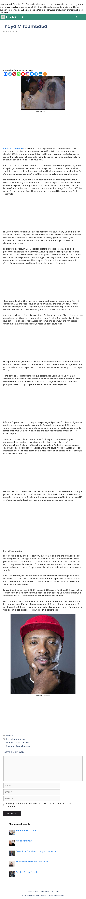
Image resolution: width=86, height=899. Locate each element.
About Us (55, 891)
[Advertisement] (43, 52)
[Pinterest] (14, 74)
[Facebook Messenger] (32, 74)
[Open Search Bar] (77, 17)
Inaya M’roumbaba (13, 148)
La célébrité (14, 17)
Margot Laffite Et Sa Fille (17, 742)
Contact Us (44, 891)
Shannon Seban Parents (18, 746)
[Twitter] (10, 74)
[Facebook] (6, 74)
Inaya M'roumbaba (15, 739)
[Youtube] (23, 74)
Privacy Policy (32, 891)
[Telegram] (36, 74)
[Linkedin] (40, 74)
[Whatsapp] (19, 74)
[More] (45, 74)
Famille (9, 735)
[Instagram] (27, 74)
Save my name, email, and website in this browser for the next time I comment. (39, 805)
